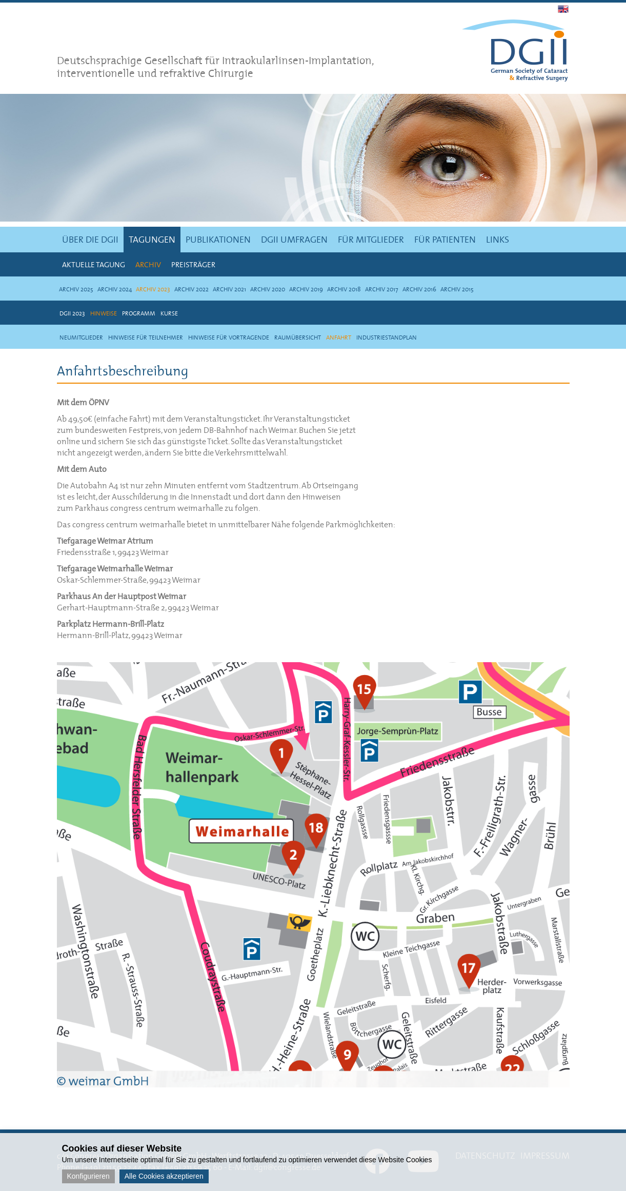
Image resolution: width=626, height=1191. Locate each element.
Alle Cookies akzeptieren (164, 1176)
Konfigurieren (88, 1176)
